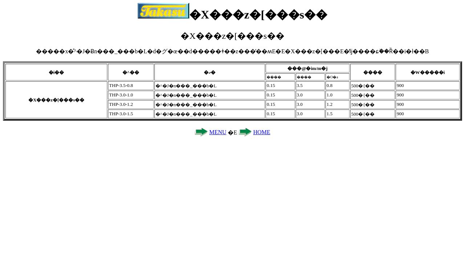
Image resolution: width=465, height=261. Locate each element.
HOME (261, 132)
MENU (217, 132)
